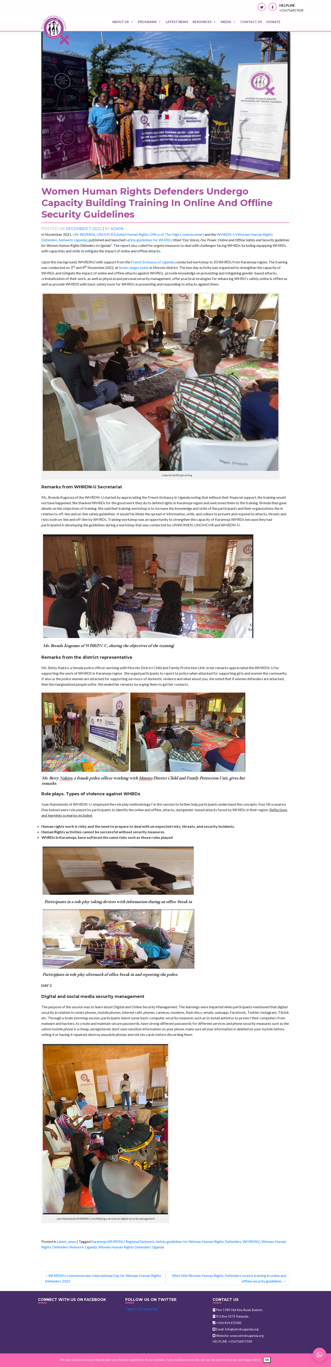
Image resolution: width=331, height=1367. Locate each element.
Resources (204, 21)
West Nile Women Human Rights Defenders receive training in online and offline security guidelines (229, 1278)
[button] (319, 1354)
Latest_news (66, 1241)
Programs (149, 21)
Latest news (177, 22)
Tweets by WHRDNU (142, 1309)
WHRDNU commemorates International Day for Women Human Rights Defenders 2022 (103, 1278)
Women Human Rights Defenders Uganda (131, 1247)
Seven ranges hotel (133, 267)
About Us (122, 21)
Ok (267, 1359)
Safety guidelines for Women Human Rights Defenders (198, 1241)
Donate (273, 22)
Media (228, 21)
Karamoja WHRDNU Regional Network (122, 1241)
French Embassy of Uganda (152, 262)
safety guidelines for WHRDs (149, 240)
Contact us (251, 22)
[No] (325, 1360)
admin (117, 229)
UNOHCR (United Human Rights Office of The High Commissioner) (150, 234)
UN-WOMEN (84, 234)
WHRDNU (251, 1241)
